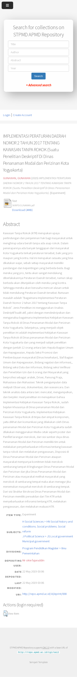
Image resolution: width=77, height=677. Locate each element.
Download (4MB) (22, 210)
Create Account (22, 115)
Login (6, 115)
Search (38, 76)
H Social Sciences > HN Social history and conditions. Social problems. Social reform (47, 526)
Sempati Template (38, 662)
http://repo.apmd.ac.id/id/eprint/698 (44, 594)
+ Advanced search (38, 85)
